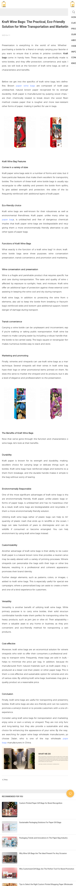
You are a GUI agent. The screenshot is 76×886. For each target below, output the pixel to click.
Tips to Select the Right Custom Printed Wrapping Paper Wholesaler (46, 884)
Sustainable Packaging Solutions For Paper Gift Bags (40, 822)
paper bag (7, 219)
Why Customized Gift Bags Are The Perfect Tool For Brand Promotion (46, 869)
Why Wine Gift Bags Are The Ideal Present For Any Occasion (43, 853)
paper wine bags (25, 86)
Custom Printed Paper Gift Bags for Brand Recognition (40, 803)
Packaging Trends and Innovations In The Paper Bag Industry (43, 838)
